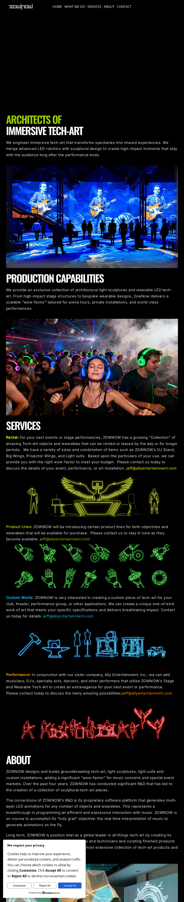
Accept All (70, 885)
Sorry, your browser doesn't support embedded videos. (92, 62)
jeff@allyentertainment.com (151, 468)
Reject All (45, 885)
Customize (19, 885)
